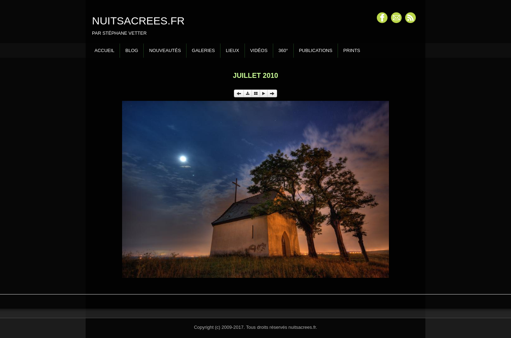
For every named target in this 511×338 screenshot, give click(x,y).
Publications (315, 50)
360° (283, 50)
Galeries (203, 50)
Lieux (232, 50)
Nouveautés (165, 50)
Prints (351, 50)
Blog (131, 50)
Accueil (104, 50)
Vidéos (259, 50)
